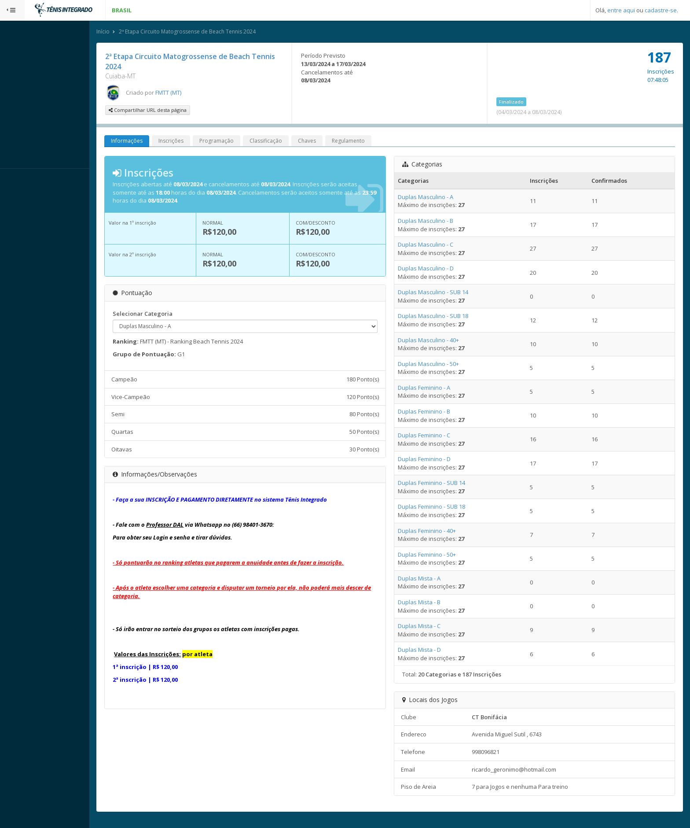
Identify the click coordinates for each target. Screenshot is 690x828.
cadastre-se (661, 10)
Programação (234, 141)
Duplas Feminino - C (432, 436)
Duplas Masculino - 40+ (436, 340)
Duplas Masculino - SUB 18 (441, 317)
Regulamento (365, 141)
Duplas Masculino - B (433, 221)
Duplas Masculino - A (433, 197)
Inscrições (188, 141)
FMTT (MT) (185, 93)
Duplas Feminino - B (432, 412)
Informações (144, 141)
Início (120, 32)
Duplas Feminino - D (432, 460)
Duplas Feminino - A (432, 388)
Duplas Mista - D (427, 650)
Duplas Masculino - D (434, 269)
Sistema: (16, 180)
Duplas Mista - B (427, 603)
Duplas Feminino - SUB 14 (439, 484)
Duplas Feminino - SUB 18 (439, 507)
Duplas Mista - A (427, 579)
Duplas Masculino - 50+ (436, 364)
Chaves (324, 141)
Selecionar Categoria (160, 314)
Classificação (283, 141)
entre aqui (621, 10)
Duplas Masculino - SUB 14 (441, 293)
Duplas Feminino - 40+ (435, 531)
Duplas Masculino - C (433, 245)
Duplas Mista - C (427, 627)
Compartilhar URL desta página (165, 110)
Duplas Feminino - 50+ (435, 555)
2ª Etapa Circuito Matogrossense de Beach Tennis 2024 (204, 32)
